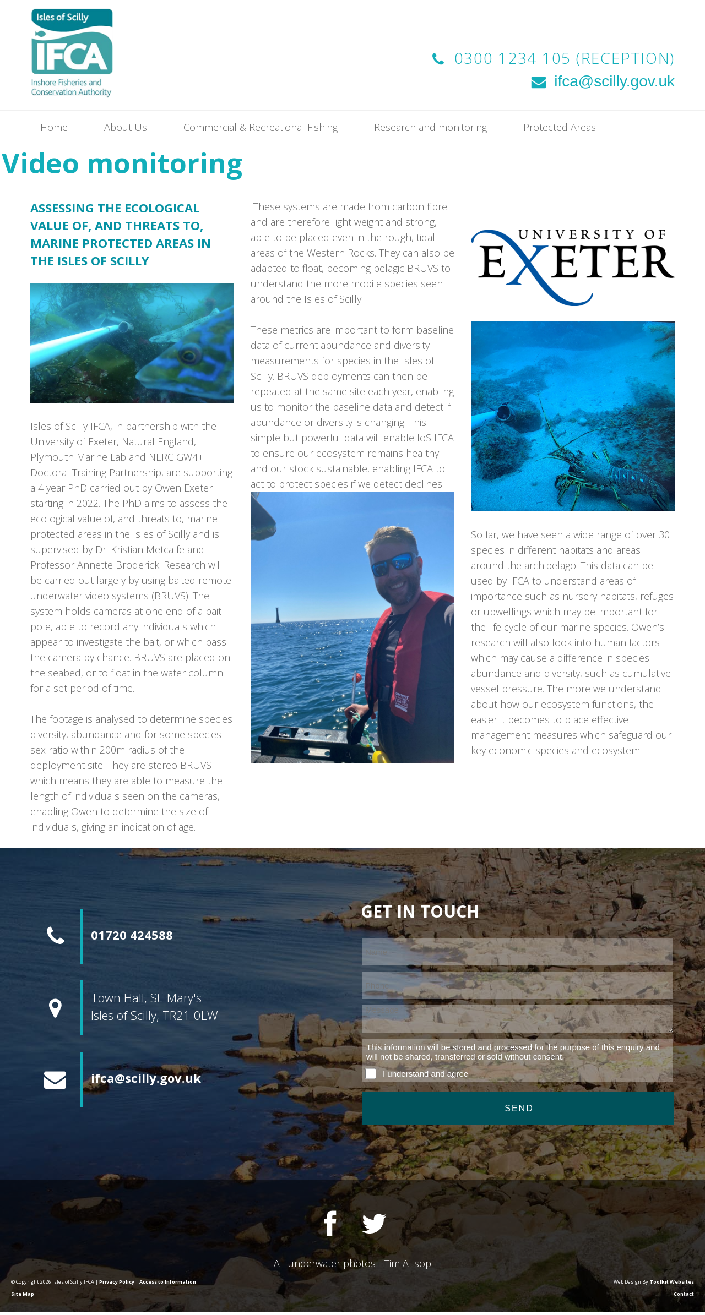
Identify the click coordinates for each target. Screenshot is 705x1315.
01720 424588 (132, 934)
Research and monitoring (430, 127)
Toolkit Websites (671, 1281)
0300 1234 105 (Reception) (564, 57)
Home (54, 127)
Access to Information (167, 1281)
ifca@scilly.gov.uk (601, 81)
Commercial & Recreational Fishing (260, 127)
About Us (125, 127)
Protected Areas (559, 127)
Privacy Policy (116, 1281)
